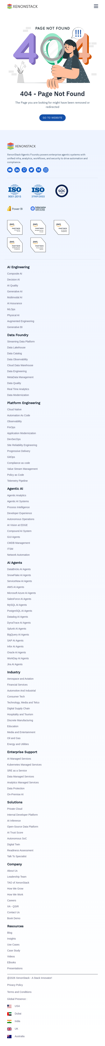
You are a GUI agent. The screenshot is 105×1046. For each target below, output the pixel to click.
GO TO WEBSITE (52, 117)
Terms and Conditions (19, 992)
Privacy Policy (15, 984)
